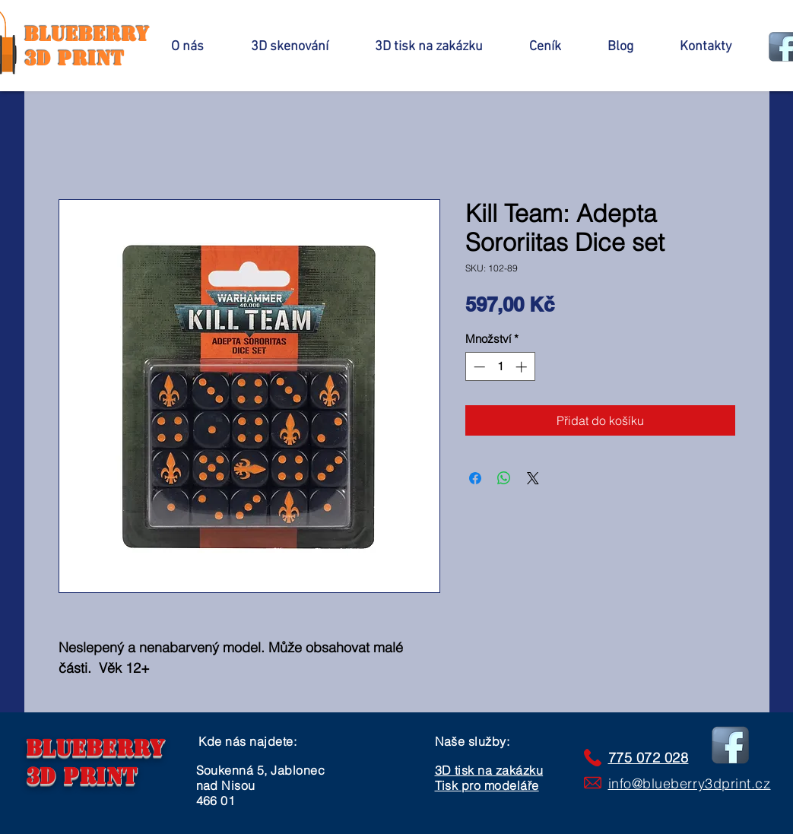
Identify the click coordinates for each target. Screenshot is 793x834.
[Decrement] (478, 367)
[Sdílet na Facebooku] (475, 478)
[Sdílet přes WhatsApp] (504, 478)
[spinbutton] (499, 367)
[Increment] (522, 367)
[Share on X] (533, 478)
